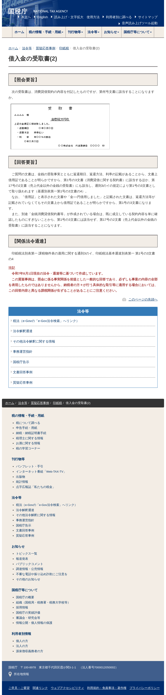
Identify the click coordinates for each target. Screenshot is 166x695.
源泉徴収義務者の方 (29, 651)
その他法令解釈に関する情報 (34, 341)
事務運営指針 (22, 351)
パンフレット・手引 (29, 466)
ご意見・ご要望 (19, 688)
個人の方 (22, 641)
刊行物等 (18, 459)
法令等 (27, 48)
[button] (46, 32)
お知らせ (18, 546)
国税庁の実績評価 (28, 612)
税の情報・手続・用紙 (28, 415)
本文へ (26, 17)
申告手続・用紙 (26, 428)
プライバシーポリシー (144, 688)
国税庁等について (25, 590)
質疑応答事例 (45, 48)
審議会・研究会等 (28, 617)
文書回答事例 (22, 372)
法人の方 (22, 646)
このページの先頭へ (143, 299)
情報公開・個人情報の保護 (34, 622)
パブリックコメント (29, 564)
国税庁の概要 (25, 597)
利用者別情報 (21, 633)
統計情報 (22, 481)
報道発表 (22, 558)
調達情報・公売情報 (29, 569)
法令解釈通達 (22, 331)
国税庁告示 (21, 362)
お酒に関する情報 (28, 443)
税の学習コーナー (28, 448)
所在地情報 (18, 674)
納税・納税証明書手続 (31, 433)
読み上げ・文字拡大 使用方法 (77, 17)
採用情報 (22, 607)
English (42, 17)
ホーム (19, 32)
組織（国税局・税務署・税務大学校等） (43, 602)
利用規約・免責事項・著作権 (106, 688)
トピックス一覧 (26, 553)
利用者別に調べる (119, 17)
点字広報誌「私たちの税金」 (35, 487)
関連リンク (40, 688)
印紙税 (64, 48)
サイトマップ (148, 17)
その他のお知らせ (28, 579)
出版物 (20, 476)
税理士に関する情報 (29, 438)
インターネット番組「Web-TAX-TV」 (41, 471)
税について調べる (28, 423)
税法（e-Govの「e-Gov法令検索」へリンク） (46, 321)
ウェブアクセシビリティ (67, 688)
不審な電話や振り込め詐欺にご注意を (41, 574)
